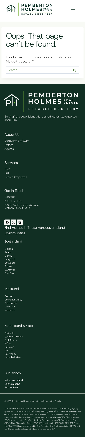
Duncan (8, 296)
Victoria (8, 248)
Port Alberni (10, 339)
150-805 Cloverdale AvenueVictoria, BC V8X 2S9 (21, 206)
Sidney (8, 255)
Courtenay (10, 353)
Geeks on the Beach (51, 401)
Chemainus (10, 303)
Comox (8, 350)
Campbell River (12, 357)
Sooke (8, 266)
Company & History (16, 140)
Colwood (9, 262)
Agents (8, 149)
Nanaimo (9, 310)
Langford (9, 259)
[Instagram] (20, 222)
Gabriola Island (12, 383)
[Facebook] (7, 222)
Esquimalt (9, 269)
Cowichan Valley (13, 299)
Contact (9, 196)
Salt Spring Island (13, 380)
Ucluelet (9, 346)
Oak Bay (9, 273)
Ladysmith (9, 306)
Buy (6, 169)
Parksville (9, 333)
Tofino (7, 343)
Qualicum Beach (13, 336)
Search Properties (15, 177)
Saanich (8, 252)
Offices (8, 145)
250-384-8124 (12, 201)
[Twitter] (13, 222)
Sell (6, 173)
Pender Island (11, 387)
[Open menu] (74, 10)
